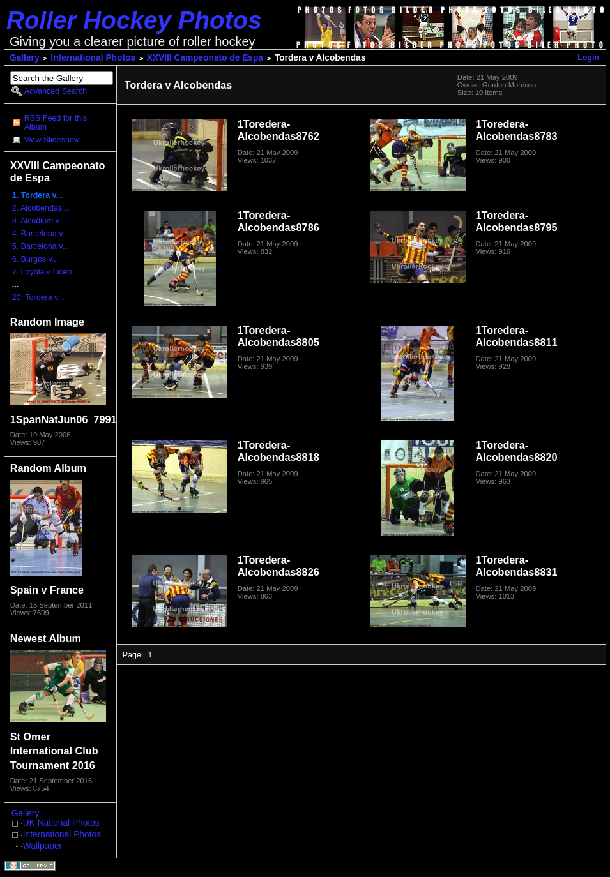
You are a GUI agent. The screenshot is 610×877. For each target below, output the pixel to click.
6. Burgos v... (35, 259)
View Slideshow (52, 139)
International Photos (92, 58)
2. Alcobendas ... (41, 208)
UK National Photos (61, 823)
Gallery (25, 58)
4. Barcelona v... (40, 233)
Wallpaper (42, 846)
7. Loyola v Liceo (42, 271)
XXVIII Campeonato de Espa (205, 58)
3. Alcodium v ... (40, 220)
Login (588, 57)
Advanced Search (55, 91)
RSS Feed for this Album (55, 122)
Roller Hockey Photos (134, 20)
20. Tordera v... (38, 297)
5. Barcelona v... (40, 246)
